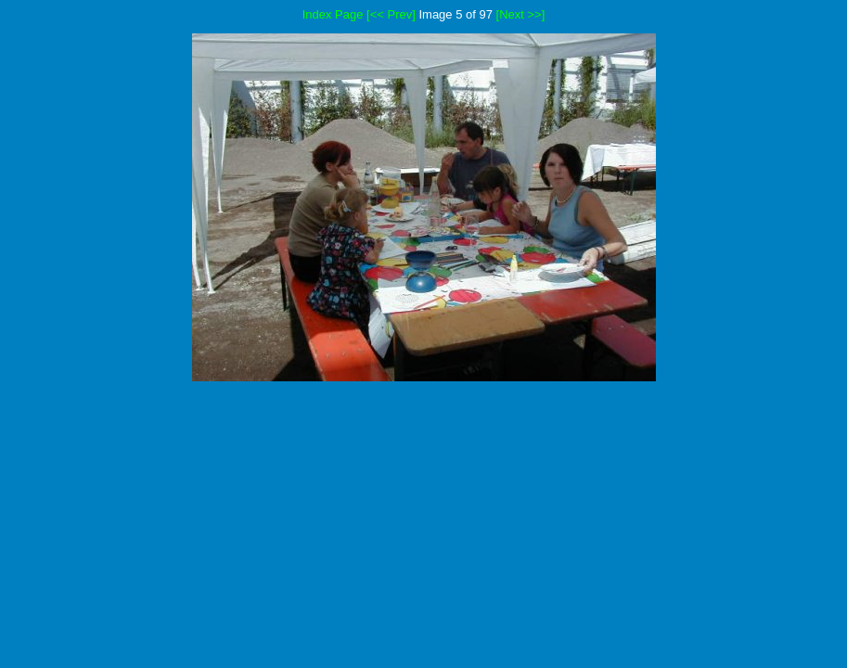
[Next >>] (520, 14)
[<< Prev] (391, 14)
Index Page (333, 14)
